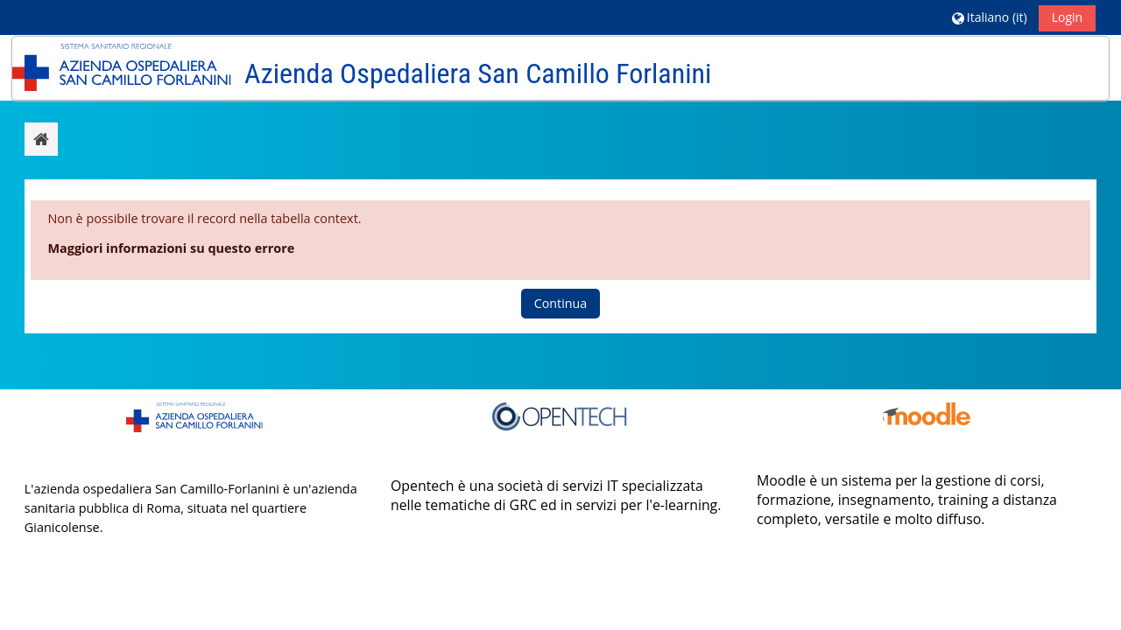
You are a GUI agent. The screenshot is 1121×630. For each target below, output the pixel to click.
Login (1067, 17)
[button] (989, 17)
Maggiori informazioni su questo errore (170, 248)
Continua (560, 303)
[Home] (121, 67)
